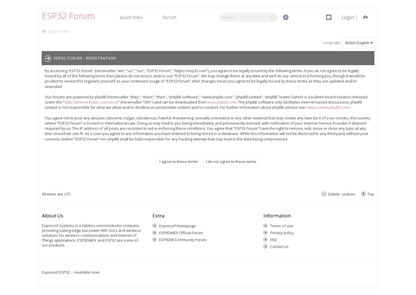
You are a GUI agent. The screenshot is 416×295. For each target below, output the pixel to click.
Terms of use (281, 225)
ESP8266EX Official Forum (181, 232)
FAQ (273, 239)
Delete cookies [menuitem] (341, 194)
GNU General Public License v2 (91, 102)
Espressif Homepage (177, 225)
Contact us (279, 246)
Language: (332, 42)
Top (370, 194)
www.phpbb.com (221, 102)
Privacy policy (282, 232)
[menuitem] (347, 17)
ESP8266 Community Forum (182, 239)
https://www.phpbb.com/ (328, 107)
